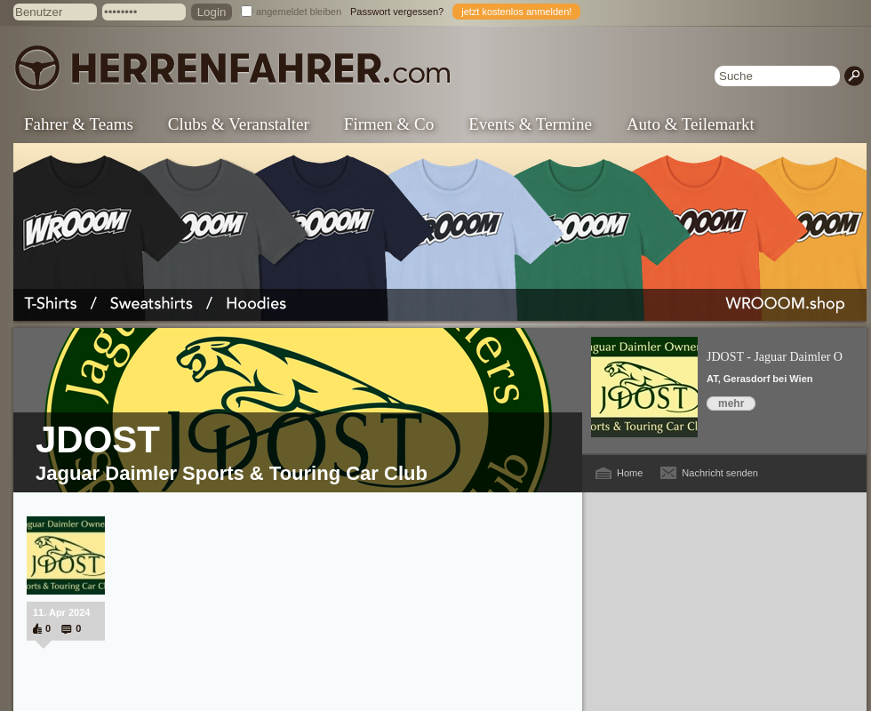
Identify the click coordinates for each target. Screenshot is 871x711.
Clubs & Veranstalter (238, 124)
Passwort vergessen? (396, 11)
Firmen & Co (389, 124)
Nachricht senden (720, 472)
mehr (731, 403)
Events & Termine (530, 124)
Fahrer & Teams (78, 124)
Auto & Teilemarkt (691, 124)
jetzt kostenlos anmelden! (516, 11)
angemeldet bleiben (298, 11)
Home (630, 472)
